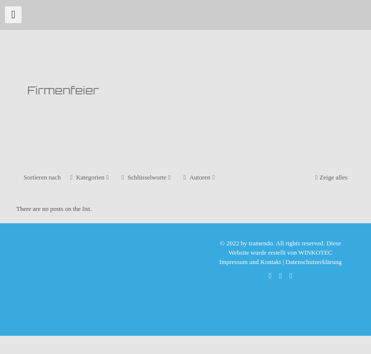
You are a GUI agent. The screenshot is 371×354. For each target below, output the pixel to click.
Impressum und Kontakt (250, 262)
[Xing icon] (291, 276)
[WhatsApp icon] (270, 276)
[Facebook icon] (280, 276)
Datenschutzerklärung (313, 262)
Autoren (199, 177)
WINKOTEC (315, 252)
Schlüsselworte (146, 177)
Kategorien (89, 177)
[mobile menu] (13, 14)
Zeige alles (330, 177)
